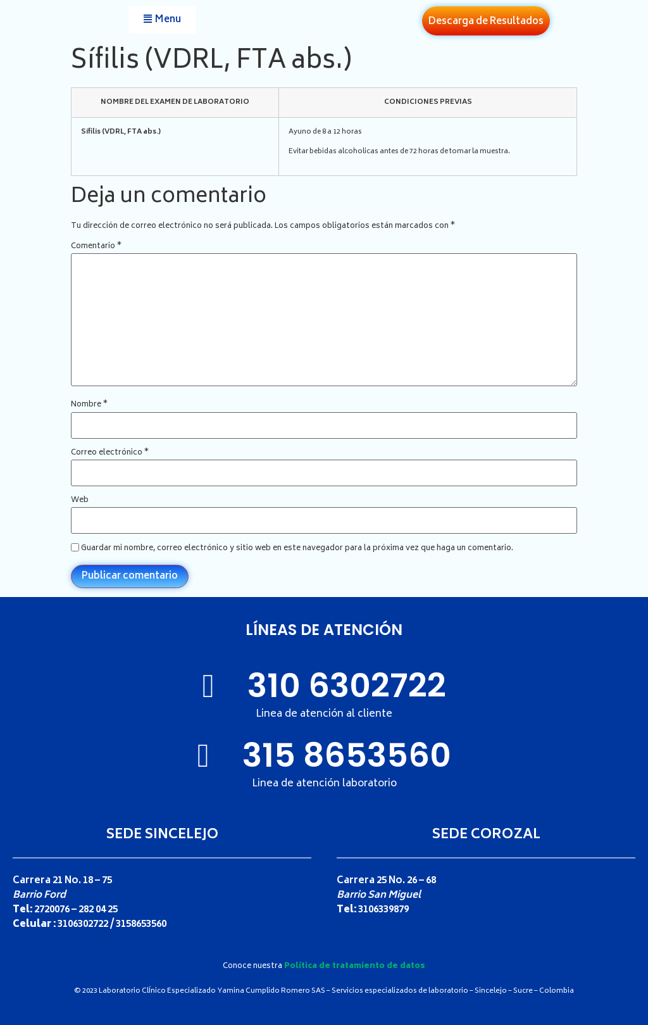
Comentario (96, 247)
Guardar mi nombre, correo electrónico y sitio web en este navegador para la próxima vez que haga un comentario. (297, 549)
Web (80, 501)
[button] (162, 20)
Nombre (89, 405)
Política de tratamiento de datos (354, 966)
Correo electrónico (110, 453)
